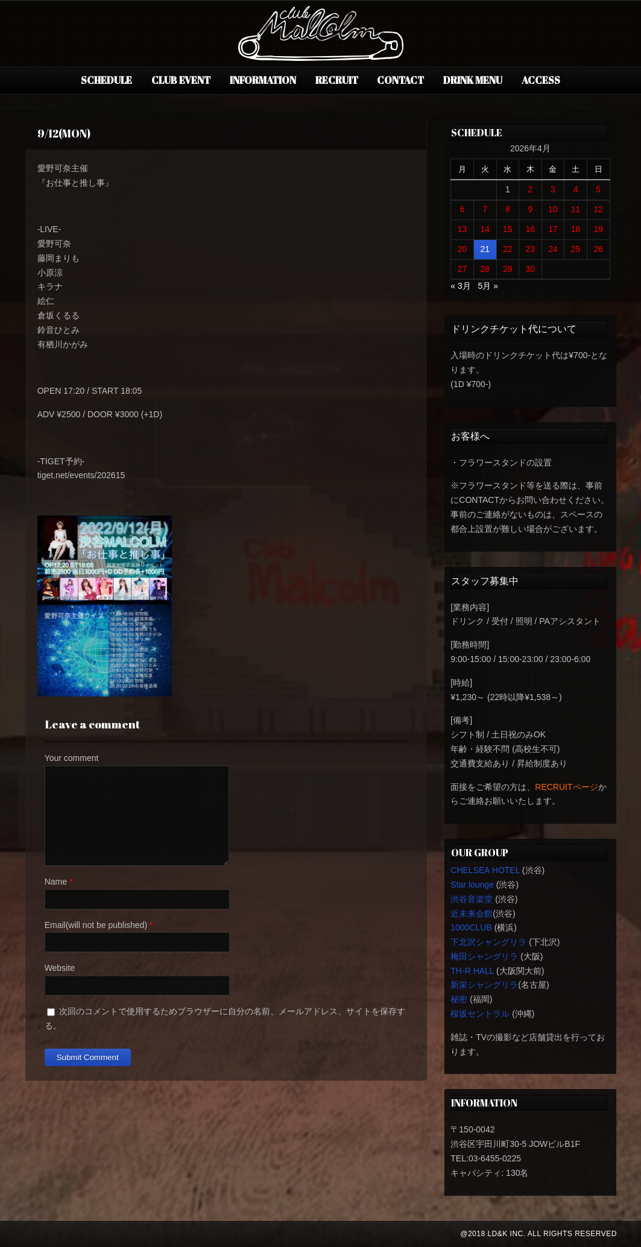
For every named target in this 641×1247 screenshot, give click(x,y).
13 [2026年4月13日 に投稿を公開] (462, 229)
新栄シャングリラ (484, 985)
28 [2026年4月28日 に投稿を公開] (485, 269)
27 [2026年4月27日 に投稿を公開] (462, 269)
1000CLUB (471, 927)
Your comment (72, 758)
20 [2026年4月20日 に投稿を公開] (462, 249)
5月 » (487, 286)
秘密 (458, 999)
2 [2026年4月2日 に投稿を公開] (530, 189)
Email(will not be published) (96, 925)
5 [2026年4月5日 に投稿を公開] (598, 189)
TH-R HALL (472, 971)
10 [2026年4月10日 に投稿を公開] (553, 209)
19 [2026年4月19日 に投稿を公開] (598, 229)
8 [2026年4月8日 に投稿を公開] (507, 209)
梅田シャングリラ (484, 956)
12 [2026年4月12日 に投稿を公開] (598, 209)
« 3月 (460, 286)
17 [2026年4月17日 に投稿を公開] (553, 229)
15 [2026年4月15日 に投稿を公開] (508, 229)
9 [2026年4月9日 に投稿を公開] (530, 209)
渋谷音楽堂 (471, 899)
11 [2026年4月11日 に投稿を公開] (576, 209)
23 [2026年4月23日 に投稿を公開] (530, 249)
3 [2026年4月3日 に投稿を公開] (553, 189)
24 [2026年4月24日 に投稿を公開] (553, 249)
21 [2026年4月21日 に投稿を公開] (485, 249)
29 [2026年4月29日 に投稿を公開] (508, 269)
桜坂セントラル (480, 1013)
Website (60, 968)
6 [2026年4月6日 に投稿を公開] (462, 209)
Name (56, 881)
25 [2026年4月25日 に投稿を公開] (576, 249)
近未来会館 (471, 913)
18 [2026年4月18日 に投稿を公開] (576, 229)
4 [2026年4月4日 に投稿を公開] (575, 189)
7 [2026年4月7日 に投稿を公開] (484, 209)
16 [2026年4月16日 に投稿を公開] (530, 229)
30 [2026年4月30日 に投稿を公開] (530, 269)
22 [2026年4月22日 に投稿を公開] (508, 249)
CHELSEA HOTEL (485, 870)
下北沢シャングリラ (488, 942)
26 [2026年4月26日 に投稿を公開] (598, 249)
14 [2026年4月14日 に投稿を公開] (485, 229)
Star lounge (472, 884)
